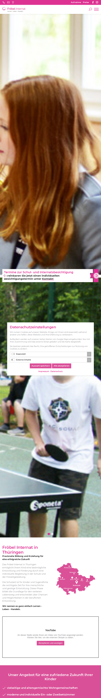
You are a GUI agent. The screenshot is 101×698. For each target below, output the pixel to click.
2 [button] (52, 534)
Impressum (43, 371)
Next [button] (96, 276)
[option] (50, 275)
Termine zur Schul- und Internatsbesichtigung (37, 272)
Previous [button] (5, 276)
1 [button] (49, 534)
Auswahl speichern (41, 366)
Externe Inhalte (23, 360)
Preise (86, 2)
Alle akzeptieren (61, 366)
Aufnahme (76, 2)
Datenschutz (56, 371)
